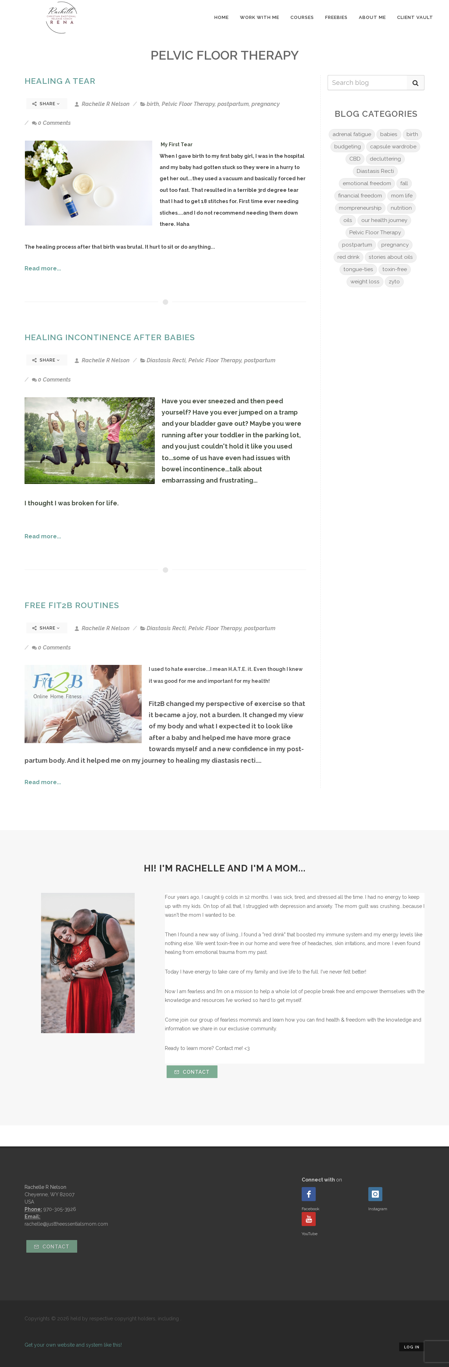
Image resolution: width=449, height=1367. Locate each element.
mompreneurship (360, 208)
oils (347, 220)
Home (221, 17)
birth (153, 104)
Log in (412, 1347)
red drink (348, 257)
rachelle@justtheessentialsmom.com (66, 1224)
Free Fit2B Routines (72, 605)
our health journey (384, 220)
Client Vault (415, 17)
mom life (402, 196)
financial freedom (360, 196)
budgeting (347, 146)
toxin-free (394, 269)
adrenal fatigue (352, 134)
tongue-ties (358, 269)
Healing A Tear (60, 81)
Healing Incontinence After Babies (110, 337)
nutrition (401, 208)
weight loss (365, 281)
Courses (302, 17)
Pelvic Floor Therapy (188, 104)
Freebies (336, 17)
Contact (192, 1072)
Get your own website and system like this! (73, 1345)
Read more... (43, 268)
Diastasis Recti (166, 360)
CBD (355, 159)
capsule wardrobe (393, 146)
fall (404, 183)
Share (46, 103)
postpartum (233, 104)
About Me (372, 17)
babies (388, 134)
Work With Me (259, 17)
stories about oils (391, 257)
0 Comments (51, 123)
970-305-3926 (59, 1209)
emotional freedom (367, 183)
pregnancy (266, 104)
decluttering (385, 159)
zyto (394, 281)
